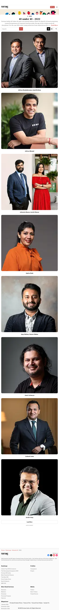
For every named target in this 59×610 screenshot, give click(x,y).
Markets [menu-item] (3, 592)
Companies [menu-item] (33, 569)
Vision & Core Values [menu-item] (37, 603)
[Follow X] (51, 555)
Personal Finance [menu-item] (6, 596)
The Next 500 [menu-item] (4, 577)
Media (32, 587)
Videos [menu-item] (32, 589)
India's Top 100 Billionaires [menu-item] (8, 569)
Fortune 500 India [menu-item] (6, 573)
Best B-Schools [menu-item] (5, 581)
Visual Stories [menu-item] (34, 594)
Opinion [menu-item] (3, 598)
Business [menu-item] (3, 589)
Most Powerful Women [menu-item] (7, 575)
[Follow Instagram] (57, 555)
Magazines (4, 601)
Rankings (4, 566)
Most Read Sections (7, 587)
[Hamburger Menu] (57, 7)
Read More (54, 25)
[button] (29, 16)
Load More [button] (29, 522)
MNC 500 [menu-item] (3, 583)
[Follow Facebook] (48, 555)
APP (52, 7)
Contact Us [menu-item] (46, 603)
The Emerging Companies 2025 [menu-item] (9, 571)
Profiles (32, 566)
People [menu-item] (32, 571)
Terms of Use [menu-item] (27, 603)
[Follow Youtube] (54, 555)
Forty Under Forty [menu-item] (6, 579)
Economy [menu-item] (3, 594)
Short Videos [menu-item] (33, 592)
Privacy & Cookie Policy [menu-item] (16, 603)
